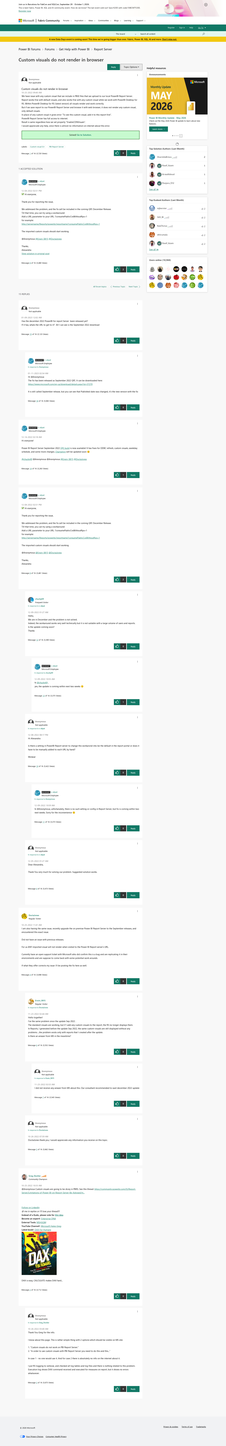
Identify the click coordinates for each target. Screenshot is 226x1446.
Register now (25, 11)
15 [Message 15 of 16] (31, 334)
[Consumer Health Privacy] (56, 1436)
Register (171, 27)
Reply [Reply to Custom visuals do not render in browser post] (133, 153)
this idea (59, 1215)
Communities (103, 20)
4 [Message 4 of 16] (30, 974)
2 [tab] (174, 135)
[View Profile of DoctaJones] (34, 915)
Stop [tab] (180, 135)
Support (139, 20)
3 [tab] (176, 135)
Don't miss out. (169, 39)
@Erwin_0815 (41, 238)
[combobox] (173, 34)
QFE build (65, 448)
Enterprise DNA (48, 1218)
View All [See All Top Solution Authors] (154, 189)
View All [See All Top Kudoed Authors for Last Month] (154, 249)
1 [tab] (172, 135)
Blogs (116, 20)
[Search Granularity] (126, 34)
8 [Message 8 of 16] (30, 263)
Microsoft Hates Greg (51, 1226)
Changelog (60, 451)
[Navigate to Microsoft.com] (26, 20)
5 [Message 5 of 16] (36, 1149)
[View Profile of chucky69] (39, 598)
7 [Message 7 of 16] (43, 1097)
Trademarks (201, 1426)
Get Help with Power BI (74, 49)
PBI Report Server (56, 147)
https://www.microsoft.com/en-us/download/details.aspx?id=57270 (60, 384)
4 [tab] (177, 135)
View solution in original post (35, 253)
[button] (113, 67)
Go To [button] (200, 27)
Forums (66, 20)
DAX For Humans (43, 1229)
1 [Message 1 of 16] (30, 153)
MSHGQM (41, 1222)
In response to (38, 367)
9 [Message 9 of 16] (36, 888)
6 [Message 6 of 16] (36, 1045)
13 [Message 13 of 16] (44, 695)
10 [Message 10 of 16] (37, 766)
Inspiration (79, 20)
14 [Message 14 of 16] (31, 468)
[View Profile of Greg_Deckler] (35, 1175)
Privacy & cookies (170, 1426)
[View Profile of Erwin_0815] (40, 1000)
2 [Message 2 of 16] (30, 1290)
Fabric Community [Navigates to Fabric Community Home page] (49, 20)
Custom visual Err (37, 147)
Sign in (182, 27)
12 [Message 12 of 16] (37, 640)
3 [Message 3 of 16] (36, 1382)
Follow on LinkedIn (30, 1207)
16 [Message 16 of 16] (37, 401)
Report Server (103, 49)
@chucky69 (27, 459)
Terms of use (187, 1426)
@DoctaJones (55, 238)
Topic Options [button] (130, 66)
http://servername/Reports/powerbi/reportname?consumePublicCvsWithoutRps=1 (61, 224)
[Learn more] (158, 129)
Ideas (90, 20)
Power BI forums (30, 49)
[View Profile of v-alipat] (41, 181)
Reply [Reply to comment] (133, 269)
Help (191, 27)
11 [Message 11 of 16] (44, 822)
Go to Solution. (84, 134)
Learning (127, 20)
